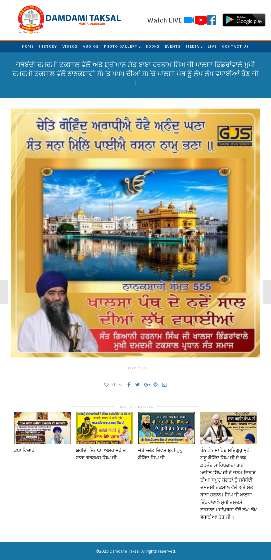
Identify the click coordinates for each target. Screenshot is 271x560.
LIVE (212, 47)
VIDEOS (70, 47)
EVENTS (173, 47)
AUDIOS (91, 47)
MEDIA (193, 47)
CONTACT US (235, 47)
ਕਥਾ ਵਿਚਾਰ (24, 450)
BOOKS (153, 47)
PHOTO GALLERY (121, 47)
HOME (28, 47)
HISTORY (48, 47)
